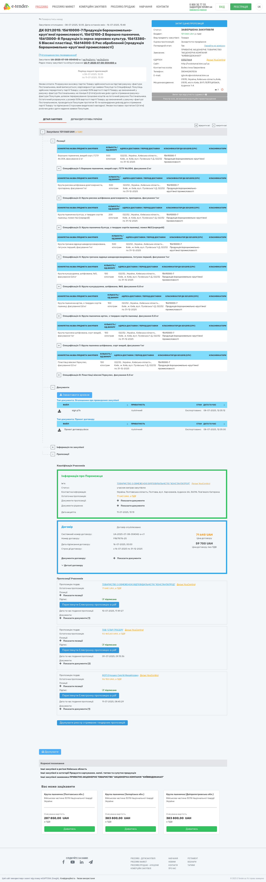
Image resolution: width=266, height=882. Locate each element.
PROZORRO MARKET (63, 6)
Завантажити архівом (74, 394)
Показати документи (131, 500)
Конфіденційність (67, 878)
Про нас (172, 868)
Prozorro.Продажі (123, 6)
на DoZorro (103, 59)
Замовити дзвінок (198, 9)
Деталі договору (72, 565)
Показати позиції (71, 595)
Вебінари (192, 862)
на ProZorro (89, 59)
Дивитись (70, 828)
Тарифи (191, 865)
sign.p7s (76, 410)
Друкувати (50, 751)
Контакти (162, 6)
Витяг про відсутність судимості (190, 94)
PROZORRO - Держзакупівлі (143, 858)
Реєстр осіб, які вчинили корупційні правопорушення (189, 99)
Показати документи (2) (75, 663)
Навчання (145, 6)
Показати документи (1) (74, 618)
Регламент (193, 858)
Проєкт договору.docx (76, 429)
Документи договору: (73, 558)
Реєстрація (241, 6)
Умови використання (86, 878)
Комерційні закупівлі (93, 6)
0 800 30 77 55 (197, 4)
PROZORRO (41, 6)
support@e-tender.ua (200, 6)
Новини (172, 862)
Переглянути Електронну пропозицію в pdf (89, 604)
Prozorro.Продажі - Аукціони (145, 865)
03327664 (186, 59)
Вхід (222, 6)
